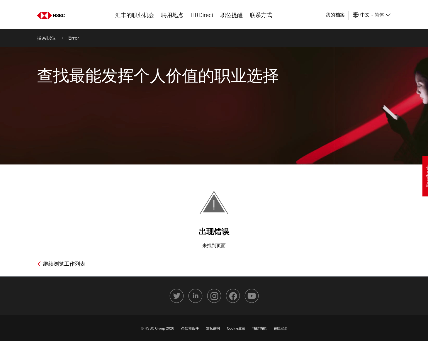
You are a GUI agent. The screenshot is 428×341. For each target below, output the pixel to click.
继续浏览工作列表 (63, 263)
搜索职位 (47, 38)
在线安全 (281, 328)
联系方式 (261, 14)
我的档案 (335, 14)
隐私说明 (213, 328)
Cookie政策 (236, 328)
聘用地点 (172, 14)
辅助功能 (259, 328)
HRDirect (202, 14)
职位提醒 (231, 14)
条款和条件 (190, 328)
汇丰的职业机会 (134, 14)
